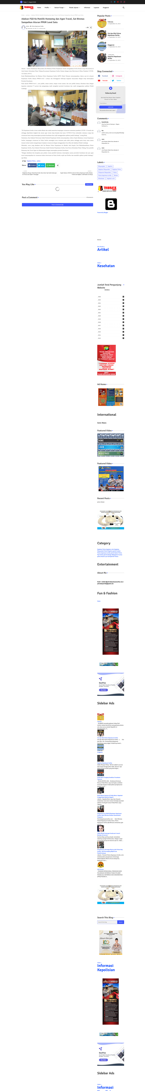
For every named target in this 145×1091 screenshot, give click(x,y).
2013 (111, 338)
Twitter (42, 165)
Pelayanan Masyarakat (104, 172)
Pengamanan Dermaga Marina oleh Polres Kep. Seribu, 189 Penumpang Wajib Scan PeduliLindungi (110, 851)
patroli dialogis (107, 555)
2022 (111, 310)
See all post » (101, 246)
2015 (111, 332)
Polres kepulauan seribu (105, 175)
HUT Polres (115, 556)
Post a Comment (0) (57, 205)
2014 (111, 335)
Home (39, 8)
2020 (111, 316)
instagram (119, 76)
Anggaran (106, 8)
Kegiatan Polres (31, 161)
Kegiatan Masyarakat (104, 169)
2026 (111, 296)
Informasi (87, 8)
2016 (111, 329)
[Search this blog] (107, 922)
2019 (111, 319)
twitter (119, 81)
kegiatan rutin (111, 178)
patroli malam (116, 551)
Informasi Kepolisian (106, 967)
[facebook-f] (111, 2)
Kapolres (110, 166)
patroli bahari (114, 553)
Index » (99, 263)
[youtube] (118, 2)
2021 (111, 313)
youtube (105, 81)
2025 (111, 300)
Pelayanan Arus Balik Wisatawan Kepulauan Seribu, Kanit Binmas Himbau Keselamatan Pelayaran (109, 815)
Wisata (116, 175)
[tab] (39, 7)
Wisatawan (101, 178)
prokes (28, 15)
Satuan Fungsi (59, 8)
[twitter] (114, 2)
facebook (105, 76)
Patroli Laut (104, 556)
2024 (111, 303)
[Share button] (57, 165)
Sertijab (110, 556)
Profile (47, 8)
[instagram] (121, 2)
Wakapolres (115, 555)
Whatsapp (51, 165)
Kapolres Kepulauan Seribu (114, 57)
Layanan (96, 8)
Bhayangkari (101, 166)
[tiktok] (124, 2)
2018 (111, 322)
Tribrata (99, 721)
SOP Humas (100, 869)
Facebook (33, 165)
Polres (115, 172)
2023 (111, 306)
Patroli (106, 551)
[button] (123, 8)
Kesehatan (106, 265)
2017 (111, 326)
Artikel (103, 249)
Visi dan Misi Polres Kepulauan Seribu (114, 34)
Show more (89, 184)
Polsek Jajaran (73, 8)
